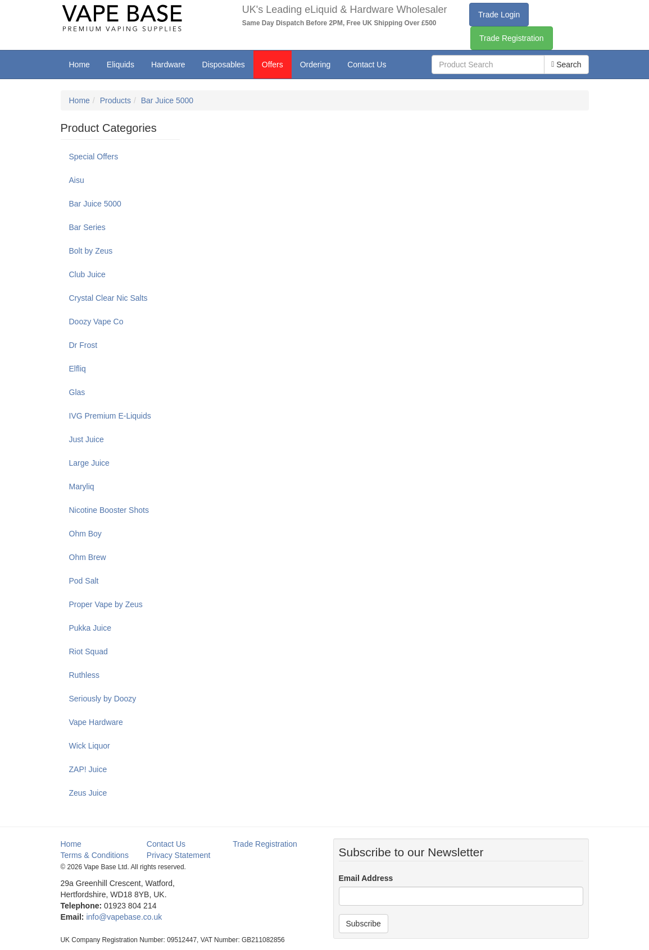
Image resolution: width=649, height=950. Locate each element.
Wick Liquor (89, 745)
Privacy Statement (179, 855)
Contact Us (366, 64)
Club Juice (87, 274)
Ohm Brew (87, 557)
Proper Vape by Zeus (106, 604)
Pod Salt (84, 580)
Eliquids (120, 64)
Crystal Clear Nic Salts (108, 297)
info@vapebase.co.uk (124, 916)
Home (79, 64)
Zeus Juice (88, 792)
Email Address (366, 878)
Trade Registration (511, 38)
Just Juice (86, 439)
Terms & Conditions (95, 855)
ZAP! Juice (88, 769)
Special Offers (94, 156)
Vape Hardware (96, 722)
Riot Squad (88, 651)
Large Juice (89, 462)
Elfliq (77, 368)
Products (115, 100)
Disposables (223, 64)
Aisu (76, 180)
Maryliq (81, 486)
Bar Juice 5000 (167, 100)
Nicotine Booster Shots (109, 510)
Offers (272, 64)
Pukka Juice (90, 627)
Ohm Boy (85, 533)
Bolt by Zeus (91, 250)
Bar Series (87, 227)
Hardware (168, 64)
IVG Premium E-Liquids (110, 415)
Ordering (315, 64)
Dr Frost (83, 345)
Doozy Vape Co (96, 321)
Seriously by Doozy (103, 698)
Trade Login (499, 14)
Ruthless (84, 675)
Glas (77, 392)
